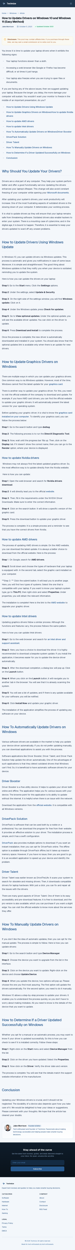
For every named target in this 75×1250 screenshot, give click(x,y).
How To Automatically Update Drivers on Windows (31, 131)
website (50, 491)
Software (5, 1198)
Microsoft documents (58, 192)
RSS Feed (43, 1209)
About (41, 1198)
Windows (13, 13)
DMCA (4, 1231)
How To (5, 1209)
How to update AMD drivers (20, 121)
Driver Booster (64, 131)
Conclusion (11, 158)
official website (44, 805)
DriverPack (7, 842)
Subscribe (37, 1169)
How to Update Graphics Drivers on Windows (28, 112)
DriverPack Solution (16, 137)
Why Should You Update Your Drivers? (32, 171)
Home (4, 13)
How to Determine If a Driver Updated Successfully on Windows (38, 152)
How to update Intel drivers (20, 126)
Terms (4, 1227)
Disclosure (43, 1205)
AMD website (58, 602)
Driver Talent (12, 142)
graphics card (56, 384)
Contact (42, 1202)
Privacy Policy (7, 1223)
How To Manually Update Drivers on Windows (29, 147)
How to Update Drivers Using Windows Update (29, 107)
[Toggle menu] (71, 3)
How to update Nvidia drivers (20, 458)
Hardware (5, 1202)
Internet (5, 1205)
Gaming (5, 1213)
